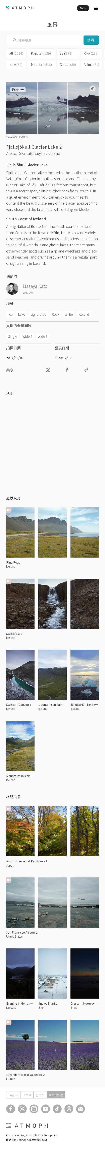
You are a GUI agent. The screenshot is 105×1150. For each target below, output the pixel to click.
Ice (10, 314)
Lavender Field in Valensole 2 (25, 1075)
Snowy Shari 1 (47, 1003)
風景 (52, 24)
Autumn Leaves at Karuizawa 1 (26, 861)
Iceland (54, 153)
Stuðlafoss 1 (14, 634)
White (69, 314)
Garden (68, 64)
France (10, 1079)
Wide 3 (43, 336)
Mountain (41, 64)
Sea (66, 53)
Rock (55, 314)
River (91, 53)
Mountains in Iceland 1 (20, 776)
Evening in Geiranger (20, 1003)
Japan (10, 865)
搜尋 (91, 40)
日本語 (26, 1095)
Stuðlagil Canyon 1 (18, 705)
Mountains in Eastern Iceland (52, 705)
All (16, 53)
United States (14, 936)
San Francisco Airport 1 (22, 932)
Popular (41, 53)
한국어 (40, 1095)
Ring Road (13, 562)
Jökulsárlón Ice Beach (84, 705)
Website (28, 292)
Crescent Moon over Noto (84, 1003)
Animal (91, 64)
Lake (21, 314)
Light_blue (38, 314)
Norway (11, 1008)
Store (83, 8)
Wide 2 (27, 336)
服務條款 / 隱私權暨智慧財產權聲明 (26, 1139)
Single (12, 336)
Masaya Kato (35, 286)
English (13, 1095)
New (15, 64)
